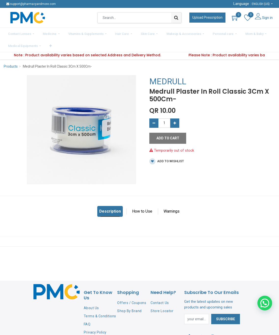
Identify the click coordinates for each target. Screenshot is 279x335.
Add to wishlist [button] (166, 148)
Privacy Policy (95, 318)
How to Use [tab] (142, 197)
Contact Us (160, 289)
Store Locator (162, 297)
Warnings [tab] (172, 197)
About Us (91, 294)
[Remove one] (153, 109)
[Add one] (174, 109)
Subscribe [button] (225, 305)
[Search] (176, 18)
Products (11, 53)
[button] (268, 33)
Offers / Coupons (131, 289)
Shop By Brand (129, 297)
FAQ (87, 310)
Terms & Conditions (100, 302)
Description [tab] (110, 197)
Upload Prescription (207, 17)
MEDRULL (167, 68)
